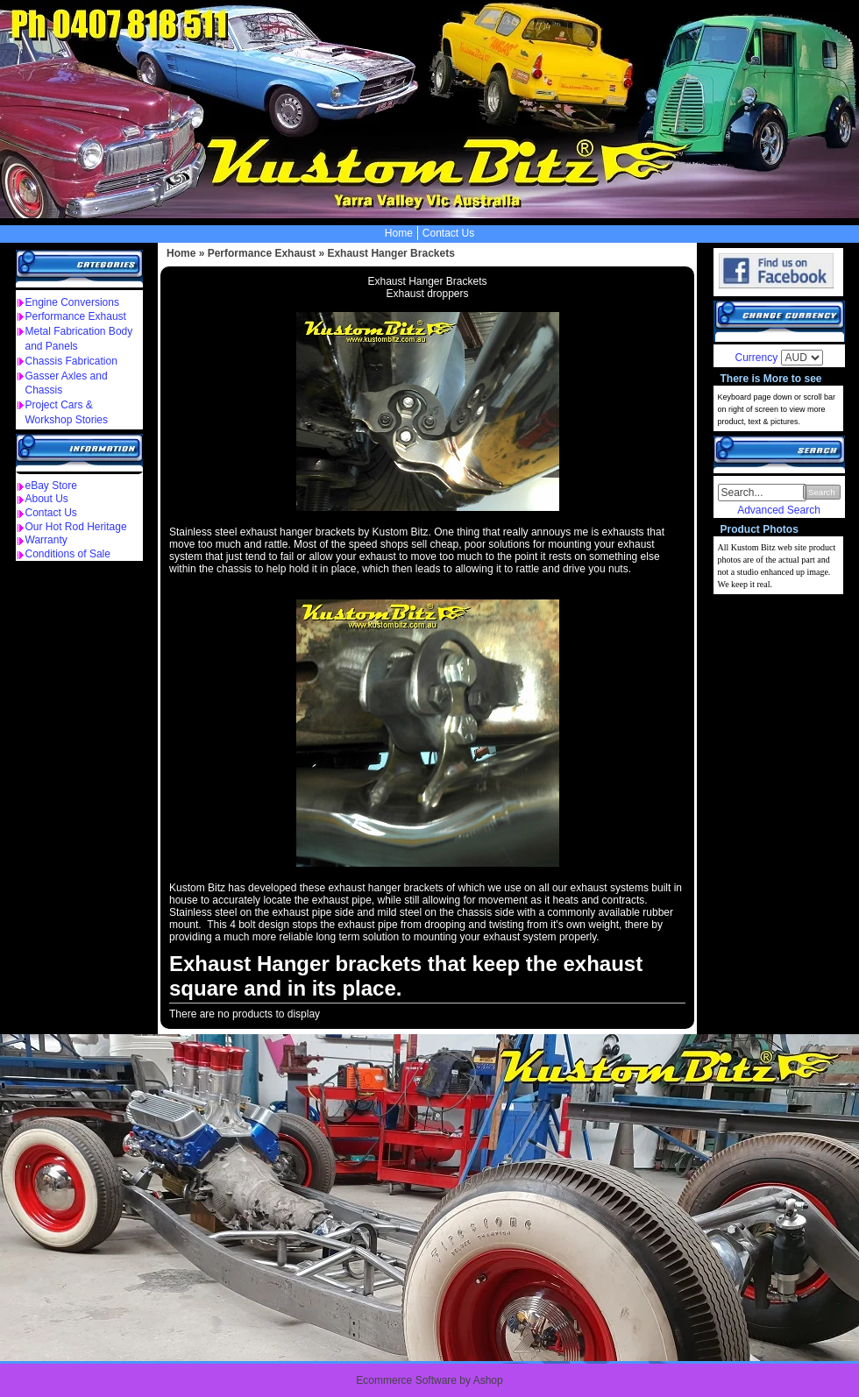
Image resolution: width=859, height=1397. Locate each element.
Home (399, 233)
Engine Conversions (72, 302)
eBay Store (51, 485)
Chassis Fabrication (71, 361)
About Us (46, 499)
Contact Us (448, 233)
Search (821, 492)
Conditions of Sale (67, 554)
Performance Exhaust (75, 316)
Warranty (46, 540)
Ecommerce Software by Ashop (429, 1380)
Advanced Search (778, 510)
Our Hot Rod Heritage (76, 527)
